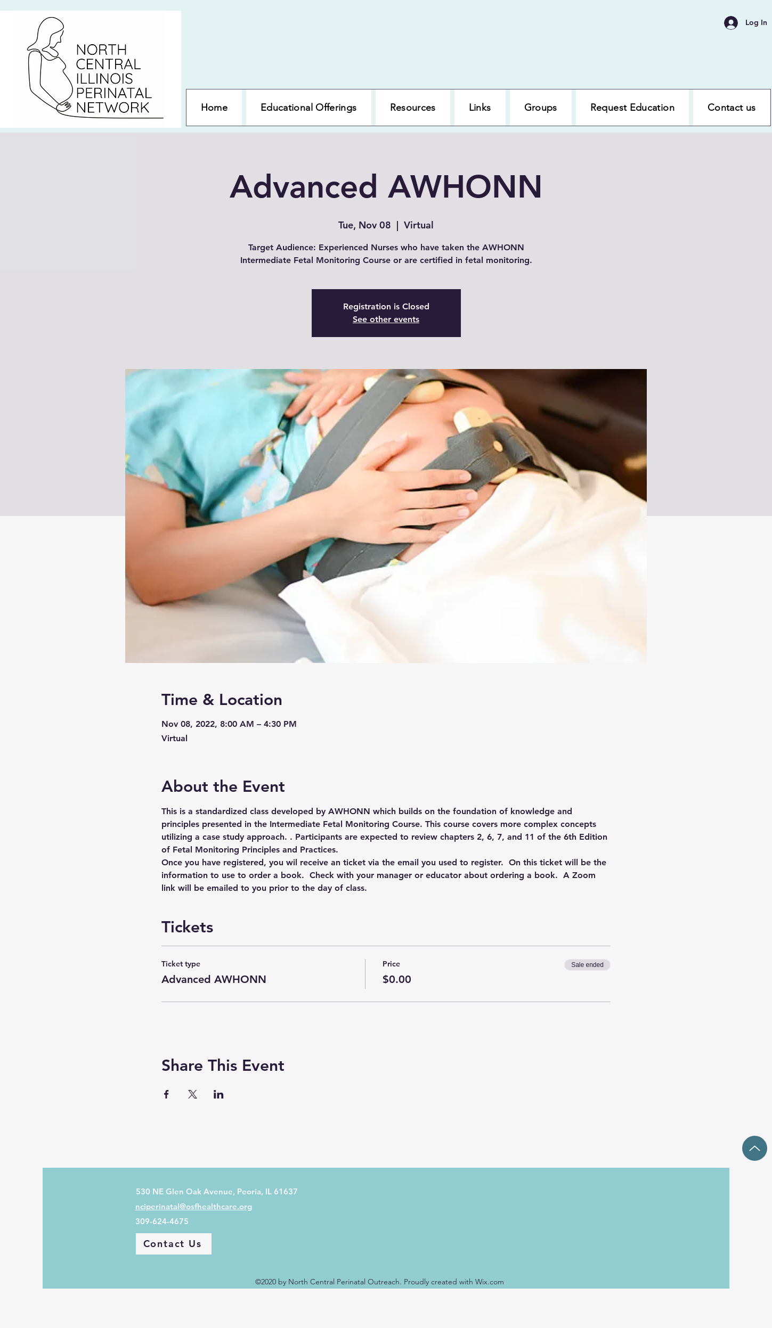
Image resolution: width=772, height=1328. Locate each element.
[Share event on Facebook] (166, 1094)
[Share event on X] (193, 1094)
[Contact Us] (174, 1244)
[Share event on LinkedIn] (219, 1094)
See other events (386, 319)
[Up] (754, 1148)
